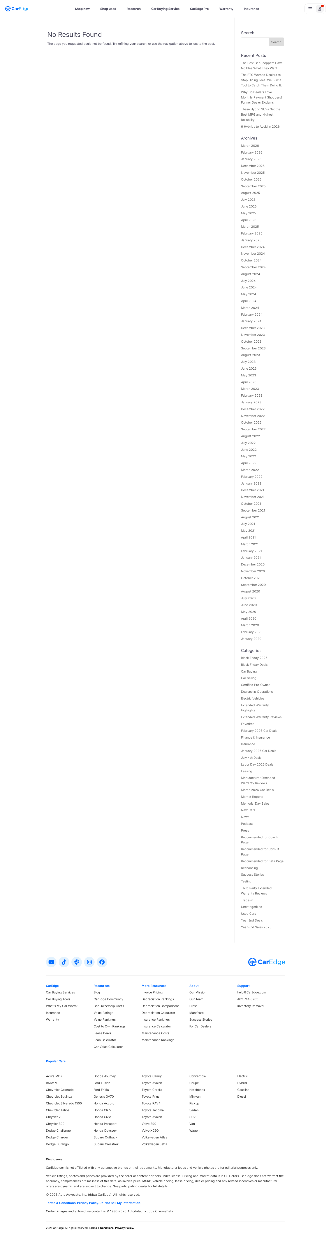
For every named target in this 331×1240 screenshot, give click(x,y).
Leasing (246, 771)
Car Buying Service (165, 8)
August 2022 (250, 436)
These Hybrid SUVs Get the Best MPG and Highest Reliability (260, 114)
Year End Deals (252, 920)
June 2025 (249, 206)
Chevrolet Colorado (60, 1089)
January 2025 (251, 240)
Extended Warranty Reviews (261, 717)
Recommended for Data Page (262, 861)
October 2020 (251, 578)
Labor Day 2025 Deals (257, 764)
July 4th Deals (251, 757)
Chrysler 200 (55, 1117)
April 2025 (248, 220)
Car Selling (248, 678)
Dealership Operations (257, 691)
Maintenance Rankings (158, 1040)
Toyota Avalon (152, 1083)
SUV (192, 1117)
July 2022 (248, 443)
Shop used (108, 8)
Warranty (226, 8)
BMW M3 (53, 1083)
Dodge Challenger (59, 1130)
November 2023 (253, 334)
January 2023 (251, 402)
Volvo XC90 (150, 1130)
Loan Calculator (105, 1040)
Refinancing (249, 868)
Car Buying (249, 671)
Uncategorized (251, 907)
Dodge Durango (57, 1144)
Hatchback (197, 1089)
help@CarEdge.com (251, 992)
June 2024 (249, 287)
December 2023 (253, 328)
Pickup (194, 1103)
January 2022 (251, 483)
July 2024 (248, 281)
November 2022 (253, 416)
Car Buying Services (60, 992)
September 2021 (253, 510)
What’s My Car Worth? (62, 1006)
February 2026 (251, 152)
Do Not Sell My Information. (120, 1203)
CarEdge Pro (199, 8)
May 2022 (248, 456)
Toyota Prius (150, 1096)
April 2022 (248, 463)
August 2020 (250, 591)
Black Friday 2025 (254, 658)
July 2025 (248, 199)
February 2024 (251, 314)
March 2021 (249, 544)
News (245, 817)
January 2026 (251, 159)
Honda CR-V (102, 1110)
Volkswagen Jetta (154, 1144)
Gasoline (243, 1089)
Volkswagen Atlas (154, 1137)
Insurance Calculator (156, 1026)
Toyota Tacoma (153, 1110)
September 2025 (253, 186)
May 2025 (248, 213)
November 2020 (253, 571)
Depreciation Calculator (158, 1013)
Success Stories (252, 874)
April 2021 (248, 537)
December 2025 (252, 166)
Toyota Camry (152, 1076)
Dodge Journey (105, 1076)
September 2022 (253, 429)
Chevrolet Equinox (59, 1096)
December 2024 (253, 247)
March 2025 (250, 226)
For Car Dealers (200, 1026)
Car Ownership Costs (109, 1006)
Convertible (197, 1076)
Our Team (196, 999)
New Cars (248, 810)
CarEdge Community (108, 999)
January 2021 (251, 557)
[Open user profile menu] (315, 9)
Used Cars (248, 913)
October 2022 (251, 422)
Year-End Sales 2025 (256, 927)
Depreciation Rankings (158, 999)
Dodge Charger (57, 1137)
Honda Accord (104, 1103)
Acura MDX (54, 1076)
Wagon (194, 1130)
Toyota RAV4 (151, 1103)
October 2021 (251, 503)
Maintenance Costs (155, 1033)
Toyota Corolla (152, 1089)
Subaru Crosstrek (106, 1144)
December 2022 (253, 409)
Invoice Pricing (152, 992)
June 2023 (249, 368)
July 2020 (248, 598)
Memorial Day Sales (255, 803)
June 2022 (249, 449)
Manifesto (196, 1013)
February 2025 (251, 233)
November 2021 (252, 497)
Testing (246, 881)
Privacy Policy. (88, 1203)
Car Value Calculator (108, 1047)
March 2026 (250, 145)
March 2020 (250, 625)
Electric (242, 1076)
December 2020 (253, 564)
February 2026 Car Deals (259, 730)
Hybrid (242, 1083)
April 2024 (248, 301)
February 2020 (251, 632)
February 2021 (251, 551)
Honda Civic (102, 1117)
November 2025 (253, 172)
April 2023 (248, 382)
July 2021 (248, 524)
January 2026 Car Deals (258, 751)
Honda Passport (105, 1123)
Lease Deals (102, 1033)
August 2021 (250, 517)
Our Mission (197, 992)
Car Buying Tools (58, 999)
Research (134, 8)
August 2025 (250, 193)
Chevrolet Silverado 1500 (64, 1103)
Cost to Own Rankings (109, 1026)
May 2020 (248, 612)
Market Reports (252, 796)
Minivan (195, 1096)
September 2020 (253, 585)
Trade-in (247, 900)
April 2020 (248, 618)
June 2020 (249, 605)
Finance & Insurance (255, 737)
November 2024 (253, 253)
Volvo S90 (149, 1123)
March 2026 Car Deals (257, 790)
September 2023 (253, 348)
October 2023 (251, 341)
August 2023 (250, 355)
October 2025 (251, 179)
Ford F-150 (101, 1089)
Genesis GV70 (104, 1096)
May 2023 (248, 375)
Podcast (247, 823)
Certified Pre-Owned (256, 685)
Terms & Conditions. (61, 1203)
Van (192, 1123)
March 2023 (250, 388)
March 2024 (250, 308)
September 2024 (253, 267)
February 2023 (251, 395)
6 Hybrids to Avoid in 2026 (260, 126)
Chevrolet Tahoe (57, 1110)
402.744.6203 (247, 999)
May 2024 (248, 294)
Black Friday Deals (254, 664)
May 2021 (248, 530)
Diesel (241, 1096)
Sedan (194, 1110)
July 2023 (248, 361)
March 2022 (250, 470)
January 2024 (251, 321)
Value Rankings (105, 1019)
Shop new (82, 8)
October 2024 (251, 260)
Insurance (251, 8)
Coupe (194, 1083)
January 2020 (251, 639)
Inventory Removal (250, 1006)
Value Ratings (103, 1013)
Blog (97, 992)
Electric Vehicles (252, 698)
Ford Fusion (102, 1083)
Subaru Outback (105, 1137)
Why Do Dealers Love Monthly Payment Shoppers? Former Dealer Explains (261, 97)
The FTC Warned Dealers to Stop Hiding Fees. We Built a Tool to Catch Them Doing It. (261, 80)
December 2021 (252, 490)
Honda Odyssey (105, 1130)
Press (245, 830)
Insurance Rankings (156, 1019)
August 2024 (250, 274)
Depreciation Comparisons (160, 1006)
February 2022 (251, 476)
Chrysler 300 (55, 1123)
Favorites (247, 724)
